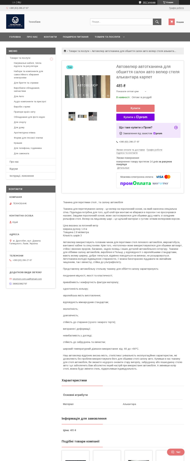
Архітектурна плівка (24, 132)
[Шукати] (157, 22)
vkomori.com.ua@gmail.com (27, 279)
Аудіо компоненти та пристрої (30, 101)
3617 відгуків (149, 2)
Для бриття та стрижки (26, 82)
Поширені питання (75, 37)
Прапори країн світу (24, 112)
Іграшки (18, 143)
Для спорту (20, 122)
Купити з (135, 117)
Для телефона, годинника (28, 148)
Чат (175, 452)
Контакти (50, 37)
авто (150, 215)
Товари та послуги (107, 37)
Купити (135, 108)
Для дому (19, 127)
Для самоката (21, 153)
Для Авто (19, 96)
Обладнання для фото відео (29, 117)
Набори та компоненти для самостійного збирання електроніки (28, 74)
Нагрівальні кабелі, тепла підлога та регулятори (27, 64)
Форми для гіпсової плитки (28, 137)
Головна (15, 37)
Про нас (32, 37)
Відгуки (14, 168)
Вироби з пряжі (22, 106)
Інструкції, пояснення (22, 175)
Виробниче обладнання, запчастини (27, 89)
